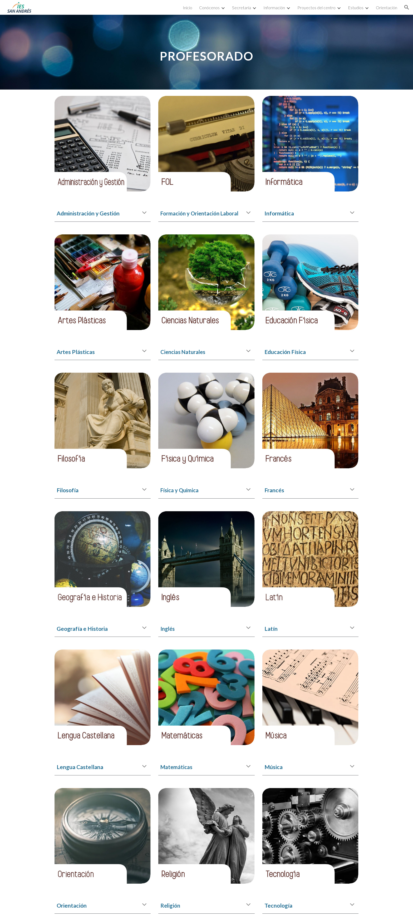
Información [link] (274, 7)
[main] (206, 52)
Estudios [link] (355, 7)
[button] (406, 7)
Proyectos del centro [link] (316, 7)
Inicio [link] (187, 7)
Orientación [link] (386, 7)
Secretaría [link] (241, 7)
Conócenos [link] (209, 7)
